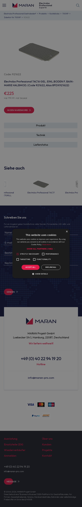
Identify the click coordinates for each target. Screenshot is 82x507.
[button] (41, 249)
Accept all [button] (30, 267)
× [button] (67, 232)
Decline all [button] (50, 267)
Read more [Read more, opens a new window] (46, 244)
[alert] (41, 253)
